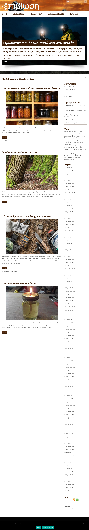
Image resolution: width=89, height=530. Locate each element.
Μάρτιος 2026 (69, 174)
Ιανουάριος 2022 (69, 332)
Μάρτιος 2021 (69, 364)
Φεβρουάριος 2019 (70, 440)
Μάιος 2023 (68, 281)
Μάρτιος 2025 (69, 212)
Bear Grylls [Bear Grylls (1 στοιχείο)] (66, 131)
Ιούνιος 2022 (68, 316)
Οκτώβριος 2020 (69, 379)
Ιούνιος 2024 (68, 240)
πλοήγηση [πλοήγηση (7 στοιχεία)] (69, 151)
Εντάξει (38, 527)
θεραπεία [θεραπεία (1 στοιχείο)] (65, 147)
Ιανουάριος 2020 (69, 408)
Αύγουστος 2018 (69, 459)
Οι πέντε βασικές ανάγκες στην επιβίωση (76, 123)
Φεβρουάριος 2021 (70, 367)
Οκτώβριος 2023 (69, 265)
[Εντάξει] (87, 525)
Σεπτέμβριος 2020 (70, 383)
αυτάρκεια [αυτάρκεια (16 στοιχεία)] (77, 138)
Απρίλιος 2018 (69, 471)
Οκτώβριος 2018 (69, 452)
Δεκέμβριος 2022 (69, 297)
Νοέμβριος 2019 (69, 414)
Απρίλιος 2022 (69, 322)
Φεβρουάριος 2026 (70, 177)
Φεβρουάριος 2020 (70, 405)
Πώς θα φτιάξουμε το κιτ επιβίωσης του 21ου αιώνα (26, 216)
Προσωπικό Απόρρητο (70, 509)
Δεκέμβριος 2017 (69, 484)
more (5, 61)
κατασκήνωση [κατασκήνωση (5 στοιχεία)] (67, 149)
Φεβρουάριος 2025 (70, 215)
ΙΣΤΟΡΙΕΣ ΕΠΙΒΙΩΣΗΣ (56, 14)
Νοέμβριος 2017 (69, 487)
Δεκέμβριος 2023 (69, 259)
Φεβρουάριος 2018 (70, 478)
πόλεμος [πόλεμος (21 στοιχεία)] (71, 153)
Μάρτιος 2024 (69, 250)
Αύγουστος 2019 (69, 424)
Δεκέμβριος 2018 (69, 446)
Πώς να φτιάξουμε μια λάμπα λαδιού (19, 283)
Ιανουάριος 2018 (69, 481)
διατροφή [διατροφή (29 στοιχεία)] (71, 140)
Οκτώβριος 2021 (69, 341)
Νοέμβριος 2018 (69, 449)
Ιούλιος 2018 (68, 462)
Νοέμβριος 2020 (69, 376)
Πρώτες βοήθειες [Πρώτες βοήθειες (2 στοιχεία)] (76, 136)
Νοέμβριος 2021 (69, 338)
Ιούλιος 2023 (68, 275)
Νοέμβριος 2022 (69, 300)
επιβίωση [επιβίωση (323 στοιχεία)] (68, 142)
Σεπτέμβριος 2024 (70, 231)
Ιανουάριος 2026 (69, 180)
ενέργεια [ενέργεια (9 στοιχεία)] (77, 140)
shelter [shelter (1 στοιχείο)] (76, 134)
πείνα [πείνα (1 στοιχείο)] (65, 151)
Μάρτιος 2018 (69, 475)
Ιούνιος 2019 (68, 430)
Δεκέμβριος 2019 (69, 411)
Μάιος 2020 (68, 395)
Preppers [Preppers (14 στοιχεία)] (72, 134)
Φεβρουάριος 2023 (70, 291)
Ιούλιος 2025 (68, 199)
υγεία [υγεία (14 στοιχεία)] (65, 157)
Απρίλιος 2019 (69, 433)
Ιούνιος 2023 (68, 278)
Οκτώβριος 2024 (69, 227)
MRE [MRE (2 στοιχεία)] (81, 131)
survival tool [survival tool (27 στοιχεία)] (68, 136)
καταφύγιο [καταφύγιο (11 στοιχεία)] (75, 149)
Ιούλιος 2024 (68, 237)
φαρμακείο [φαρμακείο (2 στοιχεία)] (75, 157)
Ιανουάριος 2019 (69, 443)
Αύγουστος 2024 (69, 234)
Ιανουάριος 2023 (69, 294)
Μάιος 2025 (68, 205)
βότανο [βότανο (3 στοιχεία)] (65, 140)
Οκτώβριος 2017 (69, 490)
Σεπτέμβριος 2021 (70, 345)
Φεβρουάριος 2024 (70, 253)
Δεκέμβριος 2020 (69, 373)
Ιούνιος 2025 (68, 202)
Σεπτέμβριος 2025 (70, 193)
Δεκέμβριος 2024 (69, 221)
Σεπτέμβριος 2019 (70, 421)
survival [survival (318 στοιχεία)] (82, 133)
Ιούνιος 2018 (68, 465)
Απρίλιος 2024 (69, 246)
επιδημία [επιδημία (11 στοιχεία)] (76, 142)
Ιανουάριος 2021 (69, 370)
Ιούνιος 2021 (68, 354)
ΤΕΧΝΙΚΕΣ (74, 14)
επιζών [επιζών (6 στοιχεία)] (81, 142)
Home (4, 14)
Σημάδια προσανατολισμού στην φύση (20, 152)
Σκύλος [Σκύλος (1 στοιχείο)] (72, 138)
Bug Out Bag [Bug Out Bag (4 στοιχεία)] (72, 131)
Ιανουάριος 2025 (69, 218)
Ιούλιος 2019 (68, 427)
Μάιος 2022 (68, 319)
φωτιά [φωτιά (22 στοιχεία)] (72, 159)
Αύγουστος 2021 (69, 348)
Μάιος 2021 (68, 357)
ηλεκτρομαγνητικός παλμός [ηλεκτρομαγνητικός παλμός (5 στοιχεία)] (78, 145)
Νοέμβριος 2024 (69, 224)
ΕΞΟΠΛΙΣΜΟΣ (18, 14)
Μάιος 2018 (68, 468)
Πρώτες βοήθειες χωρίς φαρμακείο (75, 119)
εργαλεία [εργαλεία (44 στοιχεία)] (67, 145)
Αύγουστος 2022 (69, 310)
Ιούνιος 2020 (68, 392)
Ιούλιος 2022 (68, 313)
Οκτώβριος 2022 (69, 303)
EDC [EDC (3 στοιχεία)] (76, 131)
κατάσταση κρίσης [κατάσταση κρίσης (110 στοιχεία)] (76, 147)
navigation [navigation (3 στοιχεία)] (66, 134)
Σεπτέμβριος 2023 (70, 269)
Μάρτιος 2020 (69, 402)
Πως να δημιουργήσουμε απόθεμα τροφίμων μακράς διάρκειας (31, 88)
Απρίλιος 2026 (69, 170)
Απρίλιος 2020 (69, 398)
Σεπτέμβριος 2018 (70, 456)
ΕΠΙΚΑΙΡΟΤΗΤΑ (36, 14)
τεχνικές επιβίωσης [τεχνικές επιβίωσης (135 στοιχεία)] (72, 155)
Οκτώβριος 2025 (69, 189)
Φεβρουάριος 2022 (70, 329)
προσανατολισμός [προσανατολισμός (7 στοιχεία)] (77, 151)
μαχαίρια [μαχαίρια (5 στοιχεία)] (80, 149)
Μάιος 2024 (68, 243)
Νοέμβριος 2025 (69, 186)
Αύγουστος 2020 (69, 386)
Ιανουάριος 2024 (69, 256)
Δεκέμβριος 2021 (69, 335)
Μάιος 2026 (68, 167)
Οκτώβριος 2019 (69, 418)
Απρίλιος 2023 (69, 284)
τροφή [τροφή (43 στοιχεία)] (83, 155)
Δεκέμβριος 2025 (69, 183)
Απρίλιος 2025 (69, 208)
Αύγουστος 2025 (69, 196)
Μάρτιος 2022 (69, 326)
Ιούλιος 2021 (68, 351)
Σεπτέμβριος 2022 (70, 307)
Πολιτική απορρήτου (48, 527)
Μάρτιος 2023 (69, 288)
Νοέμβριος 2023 (69, 262)
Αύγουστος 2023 (69, 272)
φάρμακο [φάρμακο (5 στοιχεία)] (70, 157)
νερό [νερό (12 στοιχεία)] (84, 149)
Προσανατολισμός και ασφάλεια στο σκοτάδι (39, 43)
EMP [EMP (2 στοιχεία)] (79, 131)
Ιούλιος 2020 (68, 389)
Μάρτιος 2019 (69, 437)
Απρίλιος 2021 (69, 360)
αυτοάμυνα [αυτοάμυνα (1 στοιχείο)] (83, 138)
